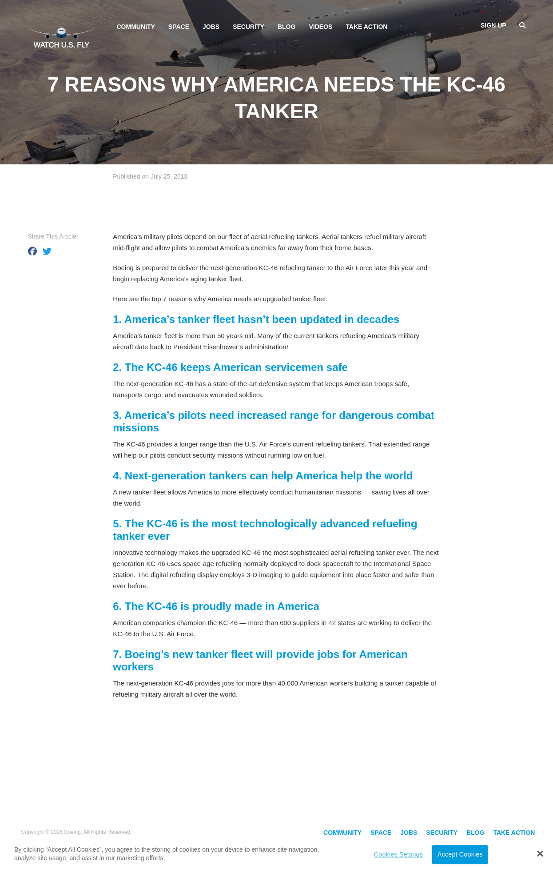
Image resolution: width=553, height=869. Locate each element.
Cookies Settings (398, 854)
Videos (320, 26)
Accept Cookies (460, 854)
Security (248, 26)
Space (178, 26)
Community (136, 26)
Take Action (366, 26)
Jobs (211, 26)
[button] (540, 853)
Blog (286, 26)
